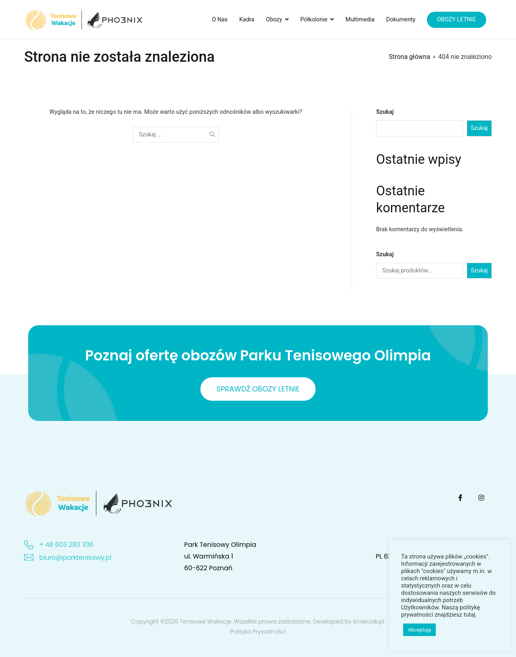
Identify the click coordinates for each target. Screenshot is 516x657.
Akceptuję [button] (419, 630)
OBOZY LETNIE (456, 19)
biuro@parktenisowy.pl (76, 557)
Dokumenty (401, 19)
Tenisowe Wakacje (205, 621)
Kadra (246, 19)
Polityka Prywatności (258, 632)
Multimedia (360, 19)
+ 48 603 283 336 (67, 544)
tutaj (469, 614)
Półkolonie (313, 19)
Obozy (274, 19)
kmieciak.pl (368, 621)
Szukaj (384, 112)
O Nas (220, 19)
